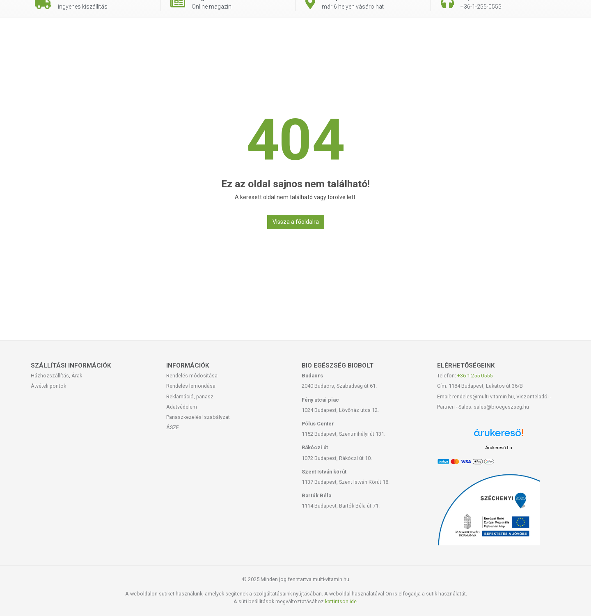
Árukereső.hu (498, 447)
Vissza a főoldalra (296, 221)
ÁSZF (172, 427)
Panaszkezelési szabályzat (198, 417)
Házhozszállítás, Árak (56, 375)
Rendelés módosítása (192, 375)
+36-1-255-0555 (474, 375)
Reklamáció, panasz (189, 396)
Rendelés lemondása (190, 386)
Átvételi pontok (48, 386)
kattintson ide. (341, 601)
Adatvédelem (181, 407)
